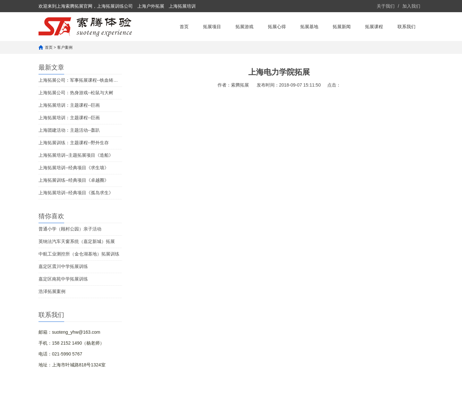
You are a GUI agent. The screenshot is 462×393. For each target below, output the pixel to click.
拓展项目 (212, 26)
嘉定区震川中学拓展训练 (63, 266)
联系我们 (406, 26)
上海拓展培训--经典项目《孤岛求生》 (75, 192)
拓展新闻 (342, 26)
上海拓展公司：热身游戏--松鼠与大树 (75, 92)
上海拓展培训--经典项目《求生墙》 (73, 167)
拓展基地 (309, 26)
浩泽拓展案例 (51, 291)
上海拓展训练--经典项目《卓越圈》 (73, 180)
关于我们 (386, 6)
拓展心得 (277, 26)
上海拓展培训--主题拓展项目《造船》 (75, 155)
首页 (184, 26)
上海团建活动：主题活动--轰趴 (69, 130)
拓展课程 (374, 26)
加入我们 (411, 6)
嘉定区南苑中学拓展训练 (63, 278)
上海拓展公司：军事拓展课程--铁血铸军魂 (80, 80)
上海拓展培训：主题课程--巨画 (69, 105)
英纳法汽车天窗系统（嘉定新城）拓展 (76, 241)
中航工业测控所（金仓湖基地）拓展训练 (78, 253)
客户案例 (65, 47)
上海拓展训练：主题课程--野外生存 (73, 142)
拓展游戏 (244, 26)
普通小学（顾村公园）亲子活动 (69, 228)
